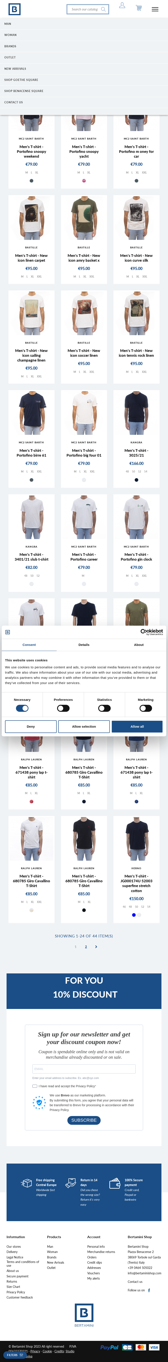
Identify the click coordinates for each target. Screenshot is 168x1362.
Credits (59, 1351)
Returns (12, 1281)
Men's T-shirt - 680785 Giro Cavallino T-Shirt (84, 772)
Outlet (51, 1268)
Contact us (135, 1281)
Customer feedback (20, 1297)
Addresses (94, 1268)
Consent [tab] (29, 645)
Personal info (96, 1246)
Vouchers (93, 1273)
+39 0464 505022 (140, 1268)
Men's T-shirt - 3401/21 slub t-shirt (31, 557)
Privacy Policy (16, 1292)
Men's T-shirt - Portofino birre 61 (31, 452)
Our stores (14, 1246)
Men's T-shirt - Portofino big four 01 (84, 452)
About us (13, 1271)
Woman (52, 1252)
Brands (51, 1257)
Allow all (137, 726)
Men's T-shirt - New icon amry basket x (84, 258)
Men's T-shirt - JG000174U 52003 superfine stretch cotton (136, 883)
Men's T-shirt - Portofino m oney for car (136, 151)
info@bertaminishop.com (144, 1273)
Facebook (149, 1290)
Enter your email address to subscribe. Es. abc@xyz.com (65, 1078)
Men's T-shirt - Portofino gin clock (136, 557)
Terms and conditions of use (23, 1263)
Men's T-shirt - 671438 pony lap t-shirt (31, 772)
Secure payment (17, 1276)
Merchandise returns (101, 1252)
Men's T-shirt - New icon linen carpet (31, 258)
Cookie (47, 1351)
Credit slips (94, 1262)
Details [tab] (84, 645)
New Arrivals (55, 1262)
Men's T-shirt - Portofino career (84, 557)
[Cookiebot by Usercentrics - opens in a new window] (144, 632)
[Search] (87, 9)
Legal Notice (15, 1257)
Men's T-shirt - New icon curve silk (136, 258)
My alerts (93, 1278)
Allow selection (84, 726)
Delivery (12, 1252)
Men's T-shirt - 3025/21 (136, 452)
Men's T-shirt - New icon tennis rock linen (136, 353)
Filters (12, 1355)
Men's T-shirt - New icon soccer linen (84, 353)
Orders (91, 1257)
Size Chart (13, 1287)
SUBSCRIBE (84, 1120)
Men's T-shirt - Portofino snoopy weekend (31, 151)
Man (50, 1246)
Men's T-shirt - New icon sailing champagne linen (31, 355)
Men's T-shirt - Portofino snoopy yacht (84, 151)
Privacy (35, 1351)
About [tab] (139, 645)
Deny (31, 726)
